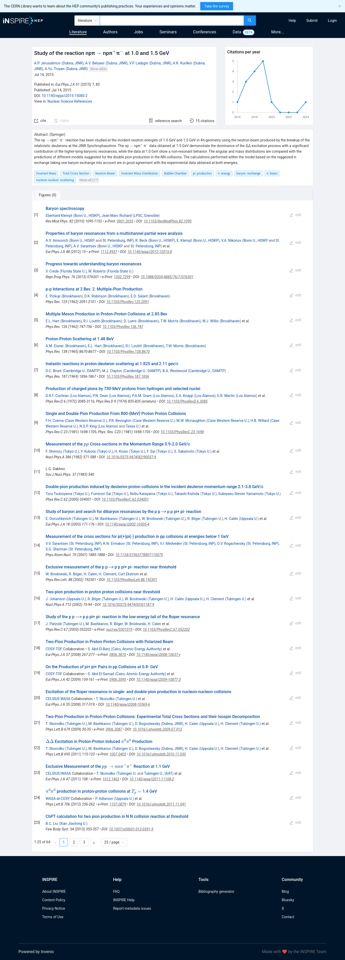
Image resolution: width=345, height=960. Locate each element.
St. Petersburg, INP (117, 240)
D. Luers (130, 321)
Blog (285, 891)
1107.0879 (118, 804)
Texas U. (132, 426)
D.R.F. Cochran (57, 396)
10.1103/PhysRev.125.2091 (127, 302)
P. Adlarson (104, 799)
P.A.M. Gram (142, 396)
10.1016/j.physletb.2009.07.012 (157, 729)
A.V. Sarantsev (84, 246)
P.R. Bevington (120, 421)
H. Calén (231, 519)
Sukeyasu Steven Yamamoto (241, 494)
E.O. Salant (139, 296)
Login (332, 20)
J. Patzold (54, 624)
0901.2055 (125, 221)
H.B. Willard (260, 421)
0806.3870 (117, 655)
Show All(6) (98, 69)
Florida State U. (73, 271)
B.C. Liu (52, 823)
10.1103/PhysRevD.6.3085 (187, 401)
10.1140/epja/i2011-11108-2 (151, 779)
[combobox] (172, 20)
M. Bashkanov (106, 519)
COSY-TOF (54, 649)
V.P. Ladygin (138, 63)
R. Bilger (193, 519)
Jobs (138, 32)
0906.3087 (114, 729)
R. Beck (141, 240)
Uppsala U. (248, 519)
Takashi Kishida (186, 494)
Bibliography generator (216, 891)
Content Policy (53, 900)
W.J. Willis (210, 321)
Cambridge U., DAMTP (81, 371)
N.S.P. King (88, 426)
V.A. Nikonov (231, 240)
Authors (110, 32)
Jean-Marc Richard (117, 216)
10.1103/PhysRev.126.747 (122, 327)
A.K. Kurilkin (182, 63)
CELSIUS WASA (58, 699)
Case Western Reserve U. (86, 421)
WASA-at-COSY (58, 799)
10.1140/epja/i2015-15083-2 (65, 96)
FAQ (116, 891)
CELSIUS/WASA (58, 773)
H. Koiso (121, 451)
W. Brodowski (152, 519)
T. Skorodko (105, 699)
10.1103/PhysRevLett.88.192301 (131, 580)
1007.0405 (118, 754)
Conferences (204, 32)
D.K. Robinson (95, 296)
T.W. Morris (169, 321)
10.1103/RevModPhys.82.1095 (167, 221)
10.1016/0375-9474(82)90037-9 (131, 457)
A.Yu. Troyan (55, 69)
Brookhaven (72, 296)
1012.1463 (110, 779)
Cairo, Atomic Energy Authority (136, 649)
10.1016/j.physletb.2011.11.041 (161, 804)
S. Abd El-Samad (101, 674)
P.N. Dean (100, 396)
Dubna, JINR (73, 63)
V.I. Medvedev (171, 543)
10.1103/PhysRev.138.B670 (128, 352)
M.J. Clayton (112, 371)
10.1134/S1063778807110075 (139, 555)
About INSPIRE (54, 891)
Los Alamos (80, 396)
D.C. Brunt (54, 371)
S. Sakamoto (184, 451)
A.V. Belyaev (94, 63)
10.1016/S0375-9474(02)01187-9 (128, 605)
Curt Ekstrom (128, 574)
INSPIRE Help (123, 900)
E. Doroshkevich (58, 519)
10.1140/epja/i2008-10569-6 (128, 704)
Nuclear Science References (69, 101)
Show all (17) (88, 180)
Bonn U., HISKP (86, 216)
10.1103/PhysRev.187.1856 (127, 376)
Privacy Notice (53, 908)
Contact (288, 917)
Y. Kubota (88, 451)
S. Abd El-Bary (99, 649)
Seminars (168, 32)
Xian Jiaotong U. (73, 823)
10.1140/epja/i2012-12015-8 (150, 252)
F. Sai (151, 451)
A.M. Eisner (55, 346)
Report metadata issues (132, 908)
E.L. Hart (53, 321)
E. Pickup (53, 296)
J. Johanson (55, 599)
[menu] (301, 20)
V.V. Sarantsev (57, 543)
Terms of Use (52, 917)
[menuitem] (292, 20)
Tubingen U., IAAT (158, 773)
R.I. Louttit (91, 321)
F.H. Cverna (55, 421)
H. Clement (108, 574)
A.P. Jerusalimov (47, 63)
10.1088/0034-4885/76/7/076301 (167, 277)
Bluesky (288, 900)
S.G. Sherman (57, 549)
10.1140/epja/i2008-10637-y (158, 655)
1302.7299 (122, 277)
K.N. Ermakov (114, 543)
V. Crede (52, 271)
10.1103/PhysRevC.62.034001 (125, 499)
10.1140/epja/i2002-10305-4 (127, 524)
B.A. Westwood (174, 371)
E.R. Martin (226, 396)
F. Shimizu (54, 451)
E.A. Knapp (184, 396)
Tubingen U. (82, 519)
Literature (78, 32)
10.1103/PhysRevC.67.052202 (166, 629)
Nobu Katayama (143, 494)
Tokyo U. (71, 451)
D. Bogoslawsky (147, 724)
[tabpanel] (172, 526)
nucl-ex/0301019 (119, 629)
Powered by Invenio (36, 951)
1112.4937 (109, 252)
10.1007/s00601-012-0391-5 (131, 829)
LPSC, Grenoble (146, 216)
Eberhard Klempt (59, 216)
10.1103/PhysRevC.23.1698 (182, 432)
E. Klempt (184, 240)
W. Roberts (97, 271)
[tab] (49, 195)
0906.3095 (117, 679)
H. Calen (90, 574)
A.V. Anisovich (57, 240)
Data (237, 32)
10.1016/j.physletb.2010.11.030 (161, 754)
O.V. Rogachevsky (231, 543)
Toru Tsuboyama (59, 494)
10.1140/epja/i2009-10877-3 (158, 679)
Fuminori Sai (101, 494)
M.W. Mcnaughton (190, 421)
